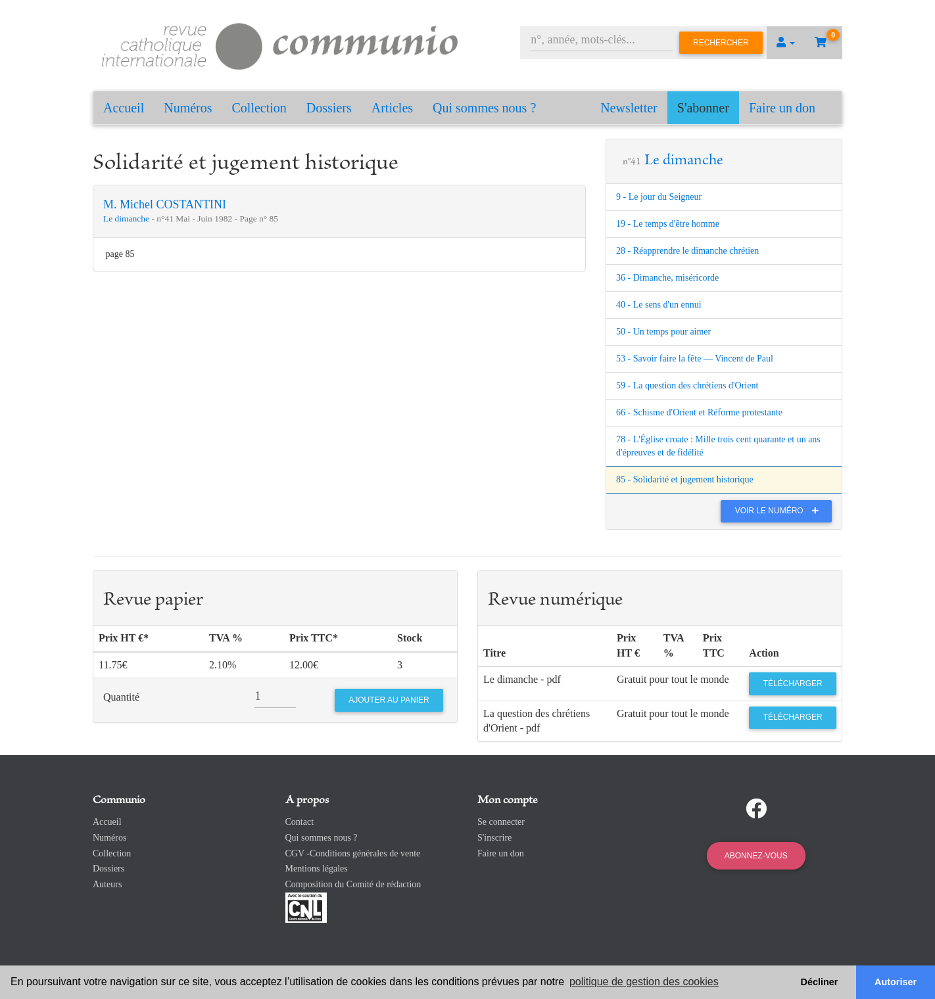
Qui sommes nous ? (484, 108)
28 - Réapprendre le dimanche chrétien (687, 251)
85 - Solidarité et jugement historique (685, 479)
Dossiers (329, 108)
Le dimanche (127, 218)
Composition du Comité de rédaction (353, 884)
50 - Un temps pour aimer (663, 332)
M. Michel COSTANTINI (164, 204)
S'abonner (703, 108)
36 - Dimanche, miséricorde (667, 278)
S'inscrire (494, 838)
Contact (299, 822)
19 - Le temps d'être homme (667, 224)
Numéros (188, 108)
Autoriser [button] (896, 982)
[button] (786, 42)
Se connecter (501, 822)
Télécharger (793, 683)
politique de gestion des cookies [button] (644, 981)
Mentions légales (316, 868)
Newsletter (629, 108)
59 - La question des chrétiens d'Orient (687, 385)
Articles (392, 108)
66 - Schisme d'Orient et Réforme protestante (699, 412)
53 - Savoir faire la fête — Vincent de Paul (694, 358)
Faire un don (782, 108)
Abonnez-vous (756, 855)
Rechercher (721, 42)
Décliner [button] (819, 982)
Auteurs (107, 884)
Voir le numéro (780, 510)
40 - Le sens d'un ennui (659, 305)
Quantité (121, 697)
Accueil (123, 108)
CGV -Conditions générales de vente (353, 853)
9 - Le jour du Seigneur (659, 197)
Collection (259, 108)
